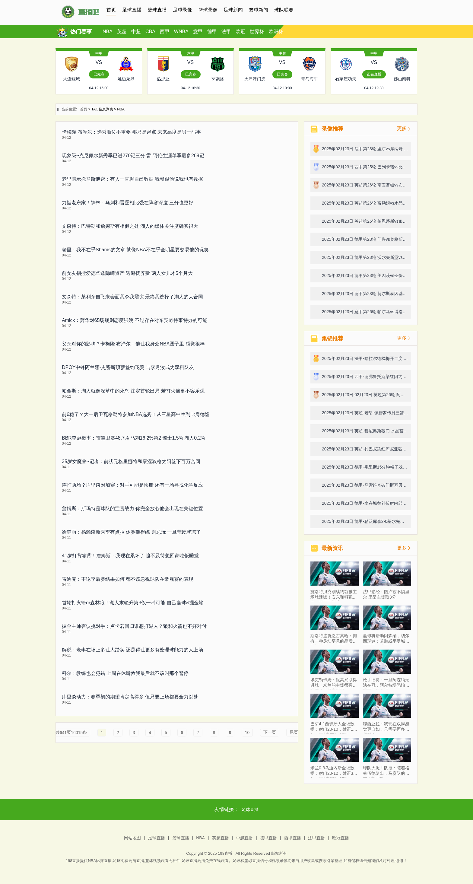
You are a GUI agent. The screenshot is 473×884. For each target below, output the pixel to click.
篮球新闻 (258, 9)
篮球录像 (207, 9)
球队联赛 (284, 9)
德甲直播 (268, 837)
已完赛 (99, 74)
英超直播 (220, 837)
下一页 (269, 732)
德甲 (212, 31)
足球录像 (182, 9)
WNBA (181, 31)
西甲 (165, 31)
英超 (122, 31)
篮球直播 (157, 9)
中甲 (99, 53)
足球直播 (131, 9)
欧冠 (240, 31)
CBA (150, 31)
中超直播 (244, 837)
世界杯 (257, 31)
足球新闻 (233, 9)
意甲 (198, 31)
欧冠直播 (340, 837)
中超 (136, 31)
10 (247, 732)
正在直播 (374, 74)
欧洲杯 (276, 31)
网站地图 (132, 837)
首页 (111, 9)
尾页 (294, 732)
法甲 (226, 31)
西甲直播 (292, 837)
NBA (108, 31)
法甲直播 (316, 837)
